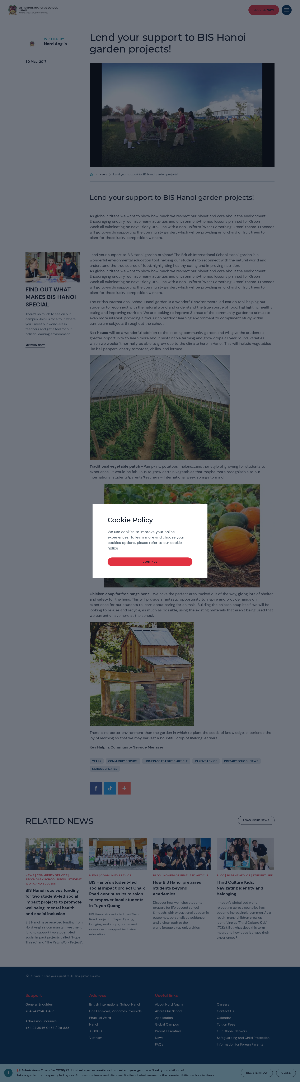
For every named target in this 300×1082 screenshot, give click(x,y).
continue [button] (150, 561)
